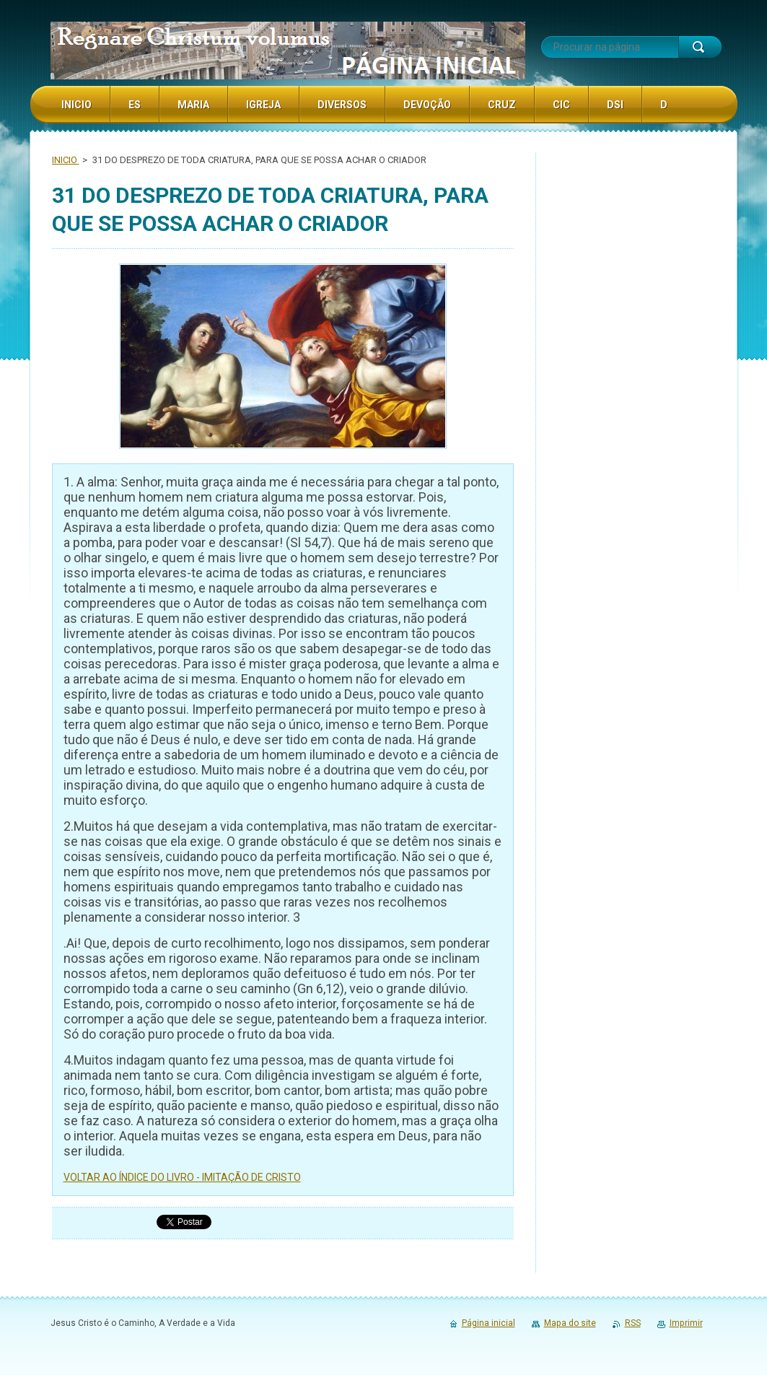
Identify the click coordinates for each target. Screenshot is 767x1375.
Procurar (700, 47)
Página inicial (488, 1323)
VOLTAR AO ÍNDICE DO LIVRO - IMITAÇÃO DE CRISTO (182, 1177)
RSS (633, 1323)
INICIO (65, 159)
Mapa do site (570, 1323)
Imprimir (686, 1323)
